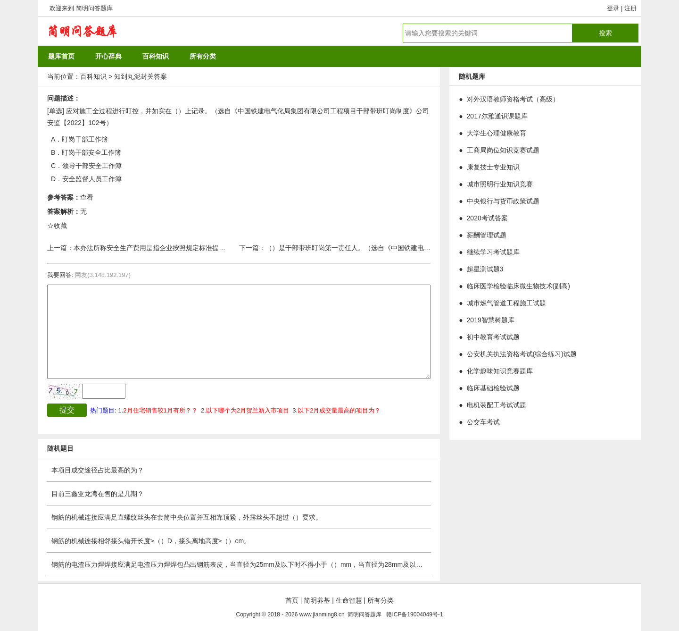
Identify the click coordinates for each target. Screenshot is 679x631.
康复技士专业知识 (493, 167)
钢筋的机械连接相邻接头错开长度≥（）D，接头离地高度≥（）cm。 (150, 541)
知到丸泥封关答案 (140, 76)
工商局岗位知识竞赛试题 (503, 150)
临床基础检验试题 (493, 388)
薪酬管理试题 (486, 235)
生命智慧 (349, 600)
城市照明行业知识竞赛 (500, 184)
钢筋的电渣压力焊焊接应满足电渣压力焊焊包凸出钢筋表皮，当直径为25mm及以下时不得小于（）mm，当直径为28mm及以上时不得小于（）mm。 (268, 564)
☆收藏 (57, 225)
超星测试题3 (485, 269)
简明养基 (317, 600)
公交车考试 (483, 422)
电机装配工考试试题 (496, 405)
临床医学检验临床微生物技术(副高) (518, 286)
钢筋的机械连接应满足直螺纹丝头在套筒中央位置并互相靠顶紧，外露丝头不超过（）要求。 (186, 517)
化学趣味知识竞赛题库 (500, 371)
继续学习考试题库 (493, 252)
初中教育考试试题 (493, 337)
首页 (291, 600)
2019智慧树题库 (490, 320)
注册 (630, 8)
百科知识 (93, 76)
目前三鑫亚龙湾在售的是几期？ (97, 493)
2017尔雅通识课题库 (497, 116)
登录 (613, 8)
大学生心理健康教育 (496, 133)
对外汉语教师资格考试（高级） (513, 99)
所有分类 (380, 600)
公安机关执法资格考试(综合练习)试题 (522, 354)
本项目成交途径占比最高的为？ (97, 470)
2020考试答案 (487, 218)
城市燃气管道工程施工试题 (506, 303)
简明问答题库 (94, 8)
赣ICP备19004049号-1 (414, 614)
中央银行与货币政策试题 (503, 201)
